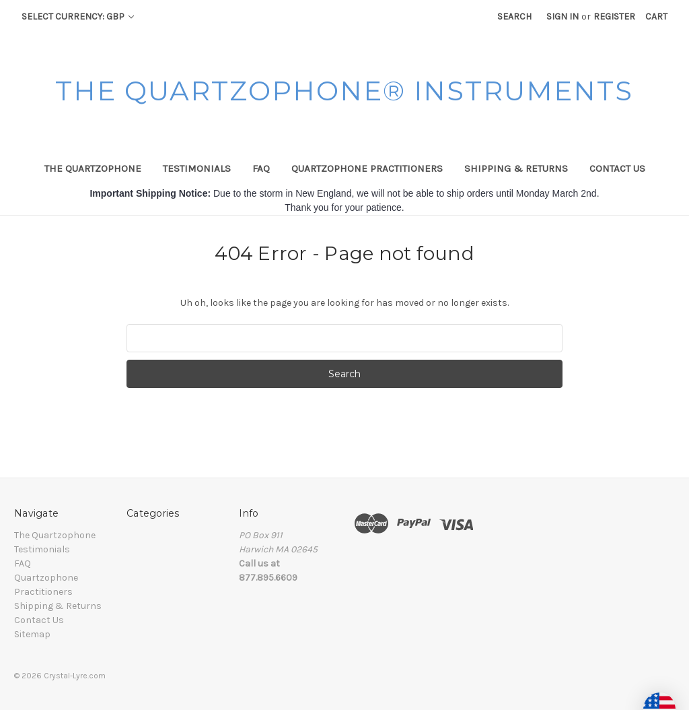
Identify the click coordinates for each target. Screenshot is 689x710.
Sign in (562, 16)
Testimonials (197, 168)
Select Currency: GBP (78, 16)
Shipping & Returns (516, 168)
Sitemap (32, 634)
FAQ (261, 168)
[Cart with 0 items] (656, 16)
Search (514, 16)
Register (614, 16)
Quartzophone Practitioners (367, 168)
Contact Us (617, 168)
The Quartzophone (92, 168)
